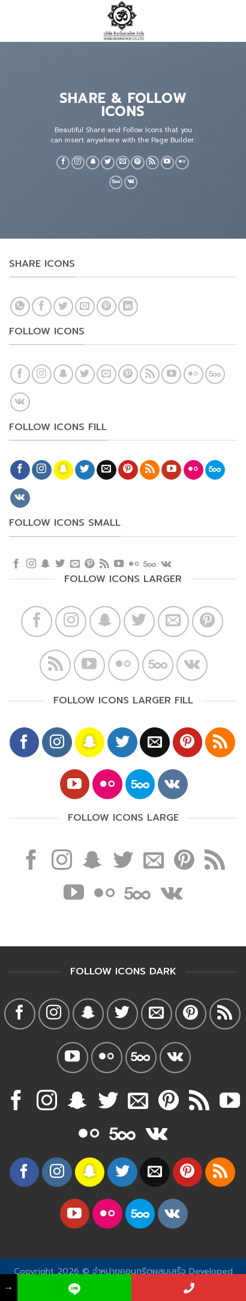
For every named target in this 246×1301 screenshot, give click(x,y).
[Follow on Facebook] (63, 163)
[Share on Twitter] (63, 306)
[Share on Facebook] (42, 306)
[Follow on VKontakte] (131, 182)
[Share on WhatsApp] (20, 306)
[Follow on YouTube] (168, 163)
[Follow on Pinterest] (138, 163)
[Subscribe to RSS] (153, 163)
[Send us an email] (123, 163)
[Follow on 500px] (116, 182)
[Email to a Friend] (85, 306)
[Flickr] (182, 163)
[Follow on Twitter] (108, 163)
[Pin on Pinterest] (106, 306)
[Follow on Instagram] (78, 163)
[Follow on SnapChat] (93, 163)
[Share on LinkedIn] (128, 306)
